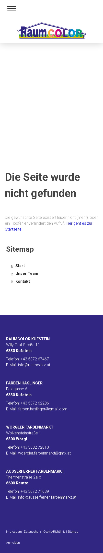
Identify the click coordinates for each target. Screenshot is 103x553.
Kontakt (22, 281)
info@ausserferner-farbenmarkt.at (47, 497)
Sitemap (73, 531)
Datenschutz (32, 531)
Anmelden (13, 542)
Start (20, 265)
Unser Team (26, 273)
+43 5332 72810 (35, 447)
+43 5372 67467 (35, 359)
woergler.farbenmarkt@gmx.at (44, 453)
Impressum (14, 531)
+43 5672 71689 (35, 491)
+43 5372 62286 (35, 403)
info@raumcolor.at (34, 365)
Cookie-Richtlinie (54, 531)
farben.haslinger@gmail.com (42, 409)
